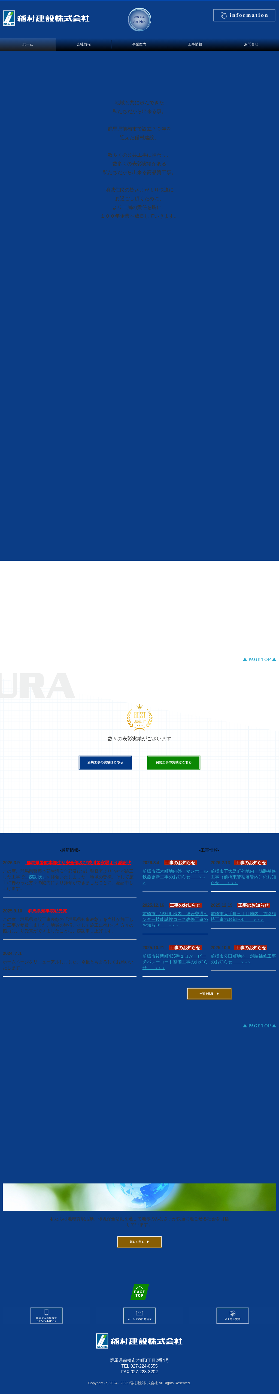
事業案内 (139, 44)
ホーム (27, 44)
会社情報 (84, 44)
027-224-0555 (144, 1366)
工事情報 (195, 44)
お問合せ (251, 44)
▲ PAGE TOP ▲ (259, 659)
